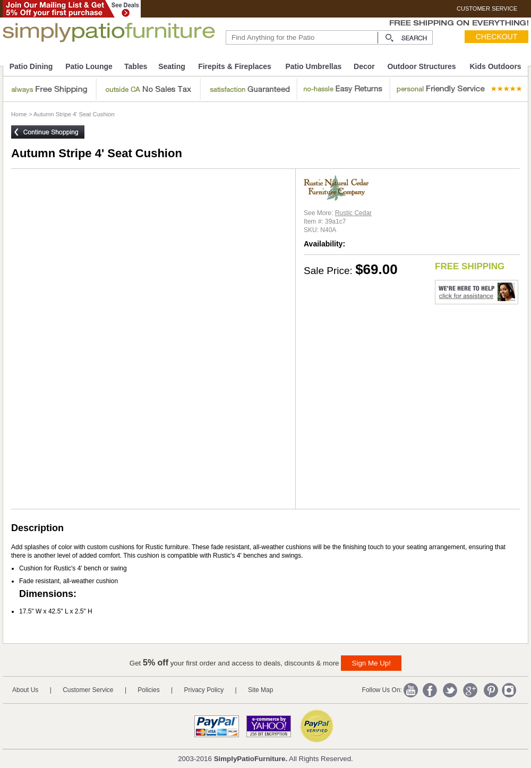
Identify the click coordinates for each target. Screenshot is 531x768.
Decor (364, 66)
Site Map (260, 690)
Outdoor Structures (421, 66)
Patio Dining (31, 66)
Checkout (497, 36)
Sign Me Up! (371, 663)
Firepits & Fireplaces (234, 66)
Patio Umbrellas (313, 66)
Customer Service (88, 690)
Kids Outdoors (495, 66)
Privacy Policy (204, 690)
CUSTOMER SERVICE (487, 8)
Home (19, 114)
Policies (148, 690)
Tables (135, 66)
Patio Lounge (89, 66)
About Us (25, 690)
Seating (171, 66)
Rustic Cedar (353, 213)
